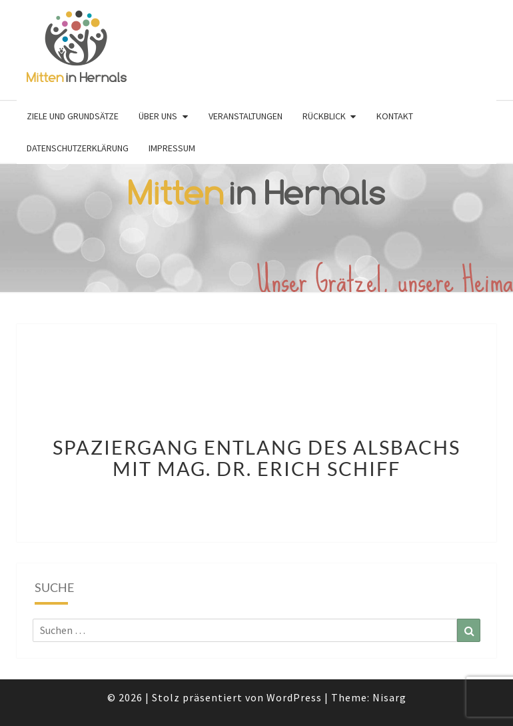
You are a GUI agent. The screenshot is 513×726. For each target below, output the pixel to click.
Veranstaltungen (245, 116)
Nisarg (389, 697)
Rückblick (324, 116)
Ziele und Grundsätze (73, 116)
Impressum (172, 148)
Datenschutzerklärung (78, 148)
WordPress (294, 697)
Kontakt (394, 116)
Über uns (158, 116)
